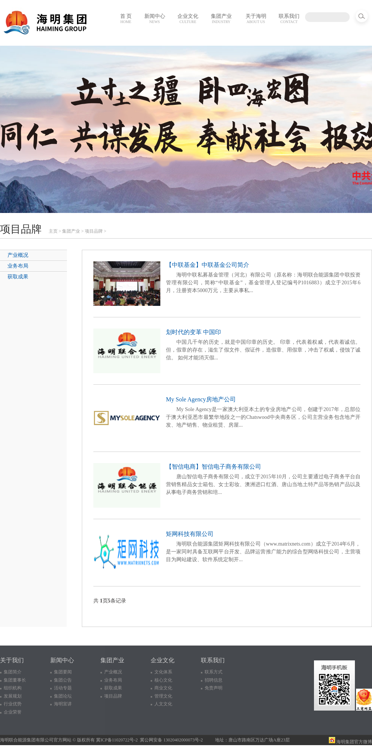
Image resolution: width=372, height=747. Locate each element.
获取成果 (17, 276)
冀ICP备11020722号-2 (117, 740)
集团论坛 (63, 696)
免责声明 (213, 688)
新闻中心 (154, 18)
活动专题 (63, 688)
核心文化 (163, 680)
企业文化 (187, 18)
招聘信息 (213, 680)
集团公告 (63, 680)
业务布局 (17, 266)
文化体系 (163, 672)
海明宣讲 (63, 703)
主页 (53, 231)
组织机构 (13, 688)
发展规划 (13, 696)
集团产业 (221, 18)
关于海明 (256, 18)
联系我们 (289, 18)
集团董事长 (15, 680)
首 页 (126, 18)
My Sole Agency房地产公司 (201, 399)
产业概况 (17, 255)
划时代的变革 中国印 (193, 332)
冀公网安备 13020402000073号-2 (171, 740)
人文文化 (163, 703)
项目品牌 (94, 231)
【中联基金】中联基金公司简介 (207, 265)
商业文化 (163, 688)
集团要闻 (63, 672)
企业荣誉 (13, 712)
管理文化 (163, 696)
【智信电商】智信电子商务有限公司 (213, 466)
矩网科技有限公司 (190, 534)
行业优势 (13, 703)
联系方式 (213, 672)
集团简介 (13, 672)
